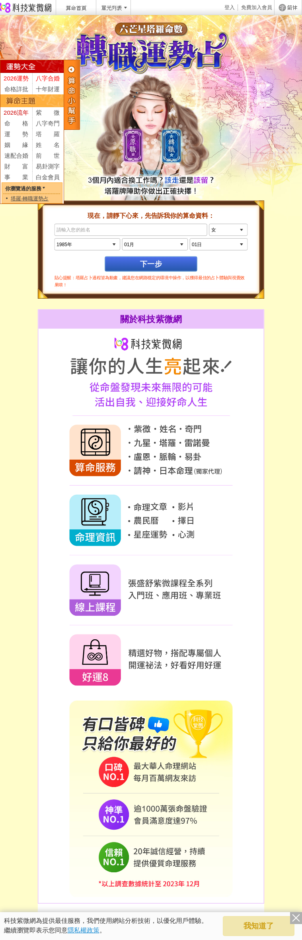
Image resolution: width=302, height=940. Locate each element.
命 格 (16, 123)
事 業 (16, 177)
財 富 (16, 166)
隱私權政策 (83, 930)
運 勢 (16, 134)
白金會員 (48, 177)
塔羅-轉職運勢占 (30, 199)
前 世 (48, 155)
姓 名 (48, 144)
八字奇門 (48, 123)
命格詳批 (16, 89)
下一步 (151, 264)
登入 (229, 7)
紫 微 (48, 112)
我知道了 (259, 926)
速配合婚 (16, 155)
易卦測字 (48, 166)
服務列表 (72, 95)
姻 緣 (16, 144)
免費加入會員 (256, 7)
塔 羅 (48, 134)
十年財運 (48, 89)
